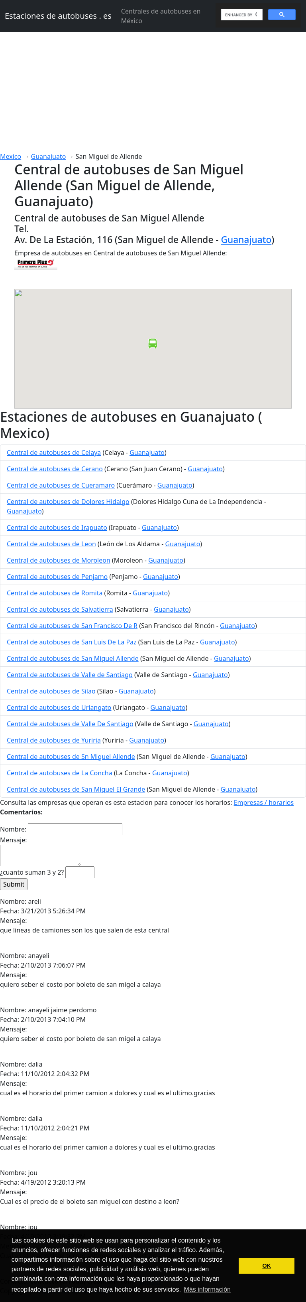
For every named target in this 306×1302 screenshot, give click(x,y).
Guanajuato (48, 156)
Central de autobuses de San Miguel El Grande (76, 789)
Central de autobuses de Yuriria (54, 740)
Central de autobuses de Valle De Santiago (70, 723)
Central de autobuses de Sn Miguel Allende (71, 756)
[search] (241, 14)
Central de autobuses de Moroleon (58, 560)
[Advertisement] (153, 92)
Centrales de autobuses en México (161, 16)
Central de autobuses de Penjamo (57, 576)
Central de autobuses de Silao (51, 691)
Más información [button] (207, 1289)
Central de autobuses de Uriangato (59, 707)
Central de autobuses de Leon (51, 543)
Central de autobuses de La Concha (59, 773)
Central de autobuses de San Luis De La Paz (72, 642)
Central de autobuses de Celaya (54, 452)
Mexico (10, 156)
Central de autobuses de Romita (54, 593)
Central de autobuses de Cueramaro (61, 485)
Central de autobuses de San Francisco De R (72, 625)
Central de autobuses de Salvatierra (60, 609)
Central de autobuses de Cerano (55, 468)
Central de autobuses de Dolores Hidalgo (68, 501)
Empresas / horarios (264, 802)
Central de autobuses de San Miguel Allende (73, 658)
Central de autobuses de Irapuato (57, 527)
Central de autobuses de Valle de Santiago (70, 674)
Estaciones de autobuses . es (58, 15)
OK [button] (266, 1265)
